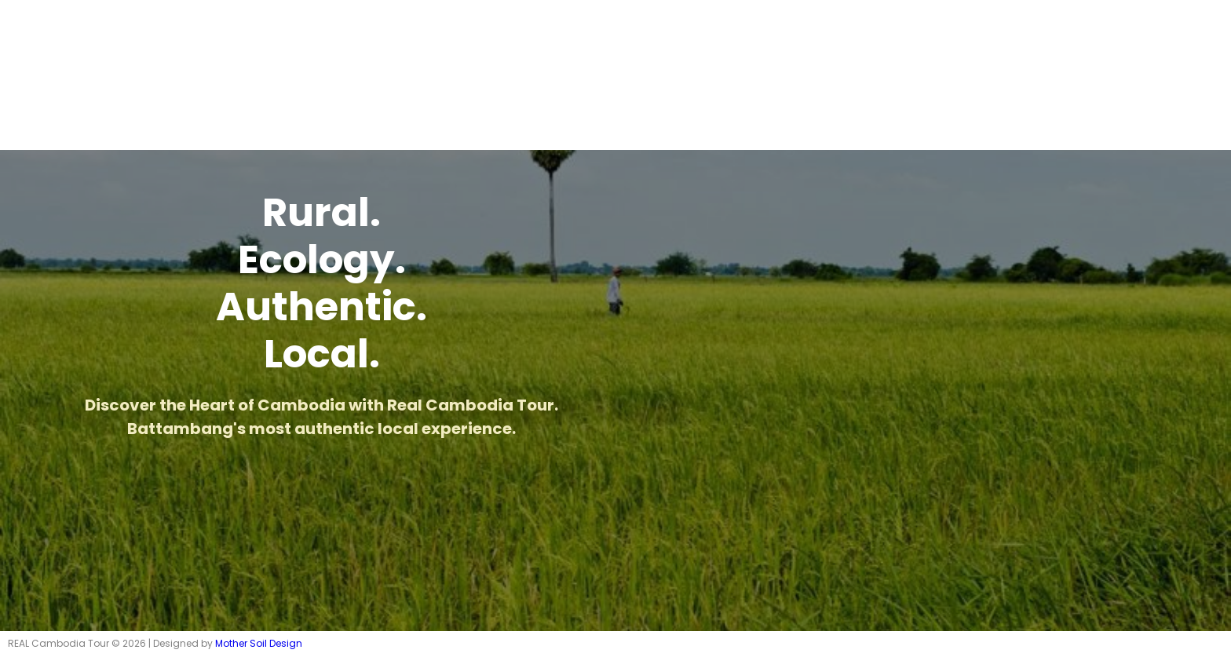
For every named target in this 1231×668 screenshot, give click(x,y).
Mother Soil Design (258, 643)
